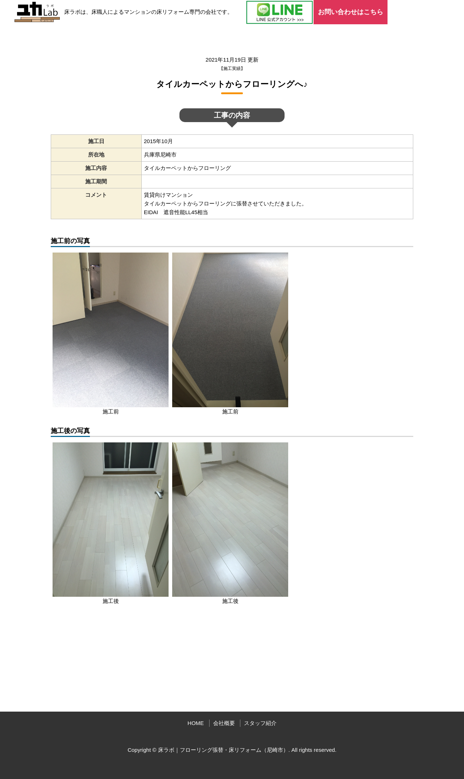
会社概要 (224, 723)
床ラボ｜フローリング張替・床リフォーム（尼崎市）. (224, 750)
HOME (195, 723)
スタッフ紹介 (260, 723)
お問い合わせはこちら (350, 12)
